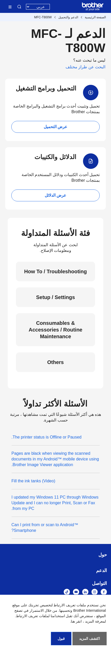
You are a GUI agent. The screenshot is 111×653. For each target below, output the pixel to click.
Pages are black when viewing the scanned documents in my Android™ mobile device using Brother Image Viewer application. (55, 459)
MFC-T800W (43, 17)
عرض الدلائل (55, 195)
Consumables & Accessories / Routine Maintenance (55, 329)
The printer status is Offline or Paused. (47, 437)
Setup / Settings (55, 297)
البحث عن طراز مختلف (85, 67)
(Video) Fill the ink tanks (33, 481)
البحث (19, 6)
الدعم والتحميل (68, 17)
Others (55, 362)
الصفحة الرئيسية (95, 17)
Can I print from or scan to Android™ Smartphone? (45, 528)
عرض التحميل (55, 127)
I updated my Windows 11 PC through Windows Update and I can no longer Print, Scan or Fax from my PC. (55, 503)
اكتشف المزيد (89, 639)
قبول (61, 639)
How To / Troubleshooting (55, 271)
